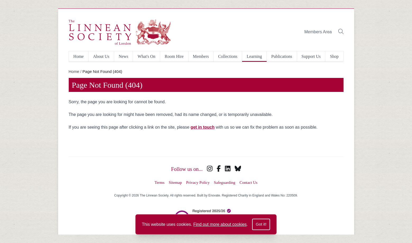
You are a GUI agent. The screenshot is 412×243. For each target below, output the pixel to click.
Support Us (311, 56)
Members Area (318, 32)
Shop (334, 56)
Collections (227, 56)
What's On (146, 56)
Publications (281, 56)
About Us (101, 56)
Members (201, 56)
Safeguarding (224, 182)
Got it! (261, 224)
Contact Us (248, 182)
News (123, 56)
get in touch (203, 127)
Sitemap (175, 182)
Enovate (214, 195)
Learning (254, 56)
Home (78, 56)
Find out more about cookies (220, 224)
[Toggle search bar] (341, 32)
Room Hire (174, 56)
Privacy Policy (198, 182)
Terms (160, 182)
